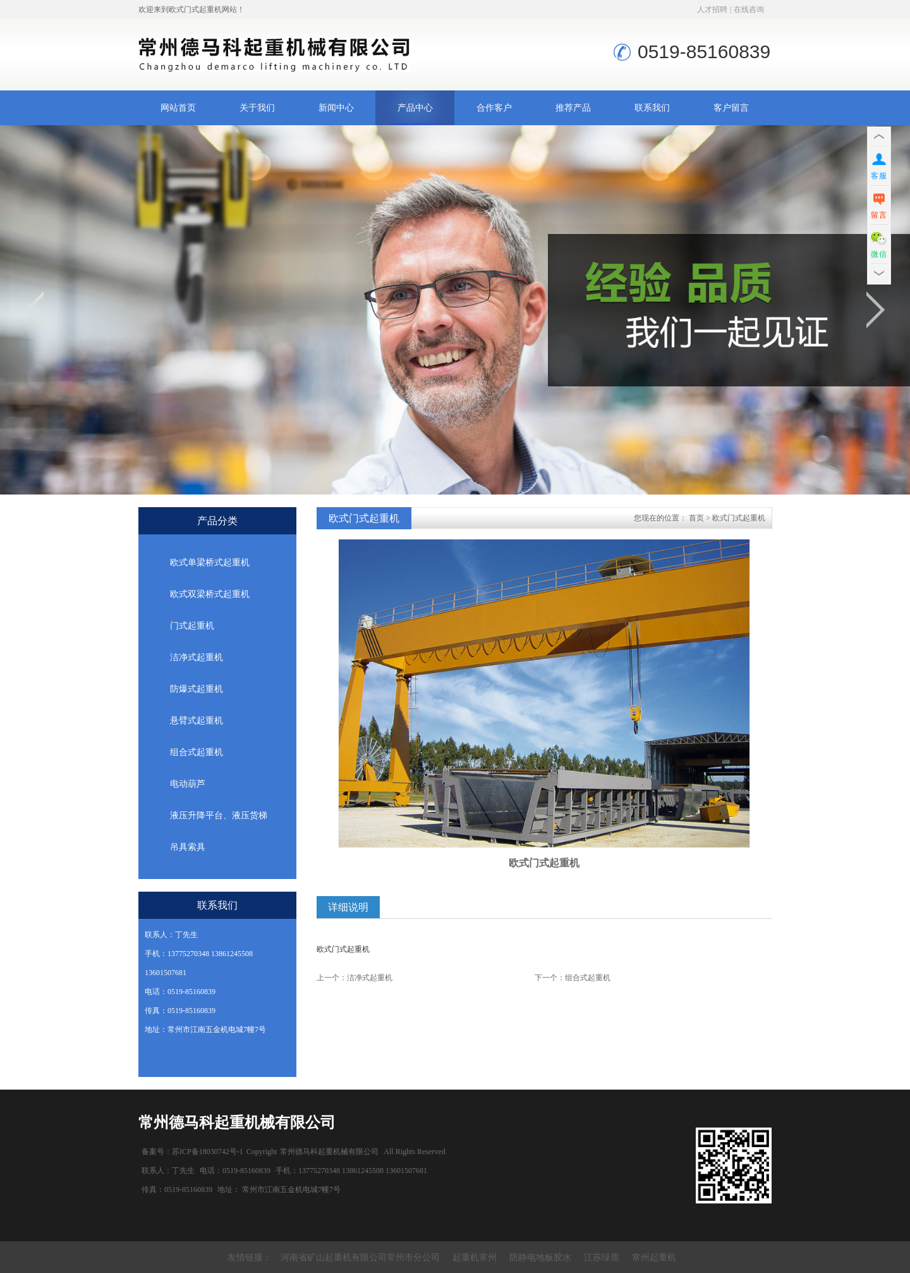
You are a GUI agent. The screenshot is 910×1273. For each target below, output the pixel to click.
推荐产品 (573, 108)
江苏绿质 (601, 1257)
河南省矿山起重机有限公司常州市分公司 (360, 1257)
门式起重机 (192, 625)
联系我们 (652, 108)
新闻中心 (336, 108)
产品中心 (415, 108)
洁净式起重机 (196, 657)
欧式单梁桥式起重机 (210, 562)
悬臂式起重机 (196, 720)
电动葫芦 (187, 784)
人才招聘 (712, 9)
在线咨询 (749, 9)
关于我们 (257, 108)
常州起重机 (654, 1257)
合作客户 (494, 108)
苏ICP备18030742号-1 (207, 1151)
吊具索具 (187, 847)
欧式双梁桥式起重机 (210, 594)
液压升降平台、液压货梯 (218, 815)
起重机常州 (474, 1257)
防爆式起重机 (196, 689)
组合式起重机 (196, 752)
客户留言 (731, 108)
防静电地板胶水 (540, 1257)
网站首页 (178, 108)
